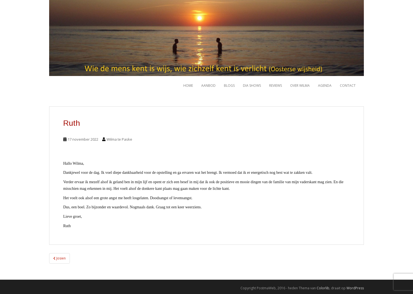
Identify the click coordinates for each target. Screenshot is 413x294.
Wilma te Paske (119, 139)
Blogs (229, 85)
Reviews (275, 85)
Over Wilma (300, 85)
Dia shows (252, 85)
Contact (348, 85)
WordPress (355, 288)
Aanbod (208, 85)
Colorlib (323, 288)
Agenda (325, 85)
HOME (188, 85)
